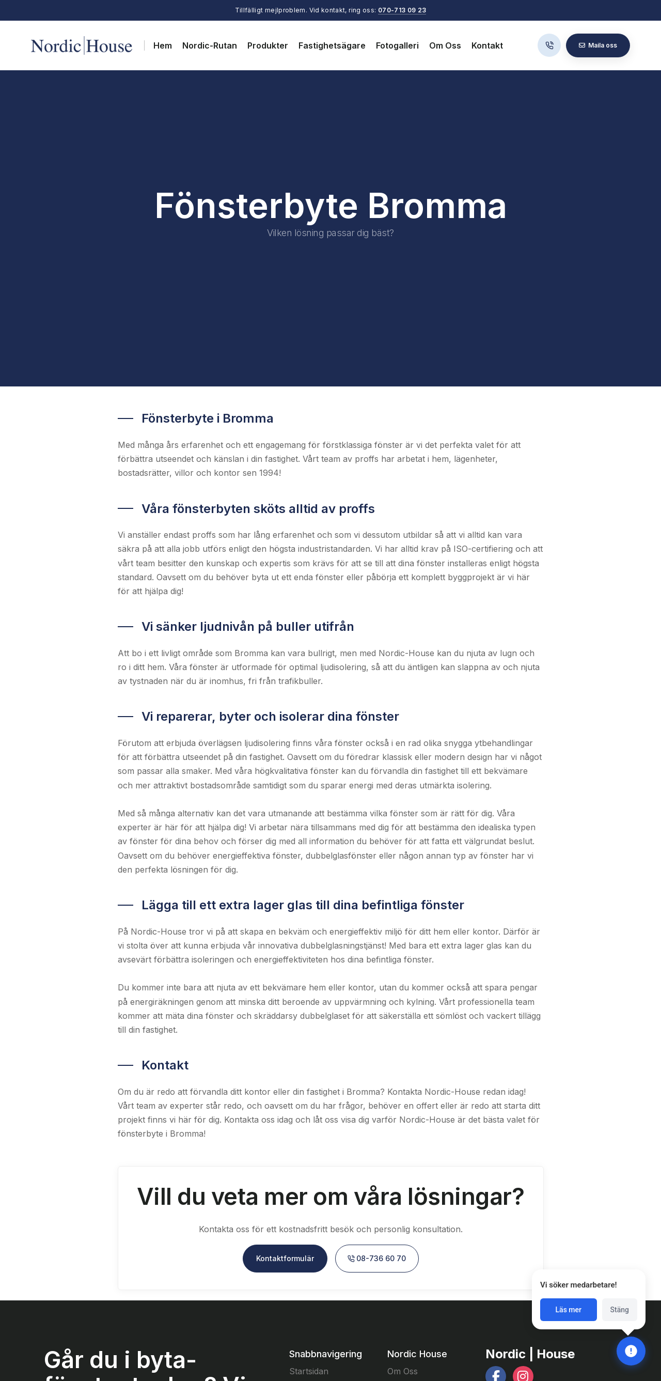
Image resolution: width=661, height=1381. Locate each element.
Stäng (619, 1310)
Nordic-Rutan (209, 45)
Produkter (267, 45)
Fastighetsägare (332, 45)
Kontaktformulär (285, 1258)
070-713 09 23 (402, 10)
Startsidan (308, 1371)
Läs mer (568, 1310)
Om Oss (445, 45)
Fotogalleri (397, 45)
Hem (162, 45)
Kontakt (487, 45)
